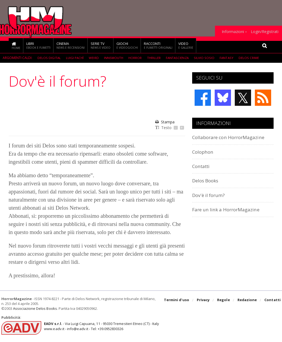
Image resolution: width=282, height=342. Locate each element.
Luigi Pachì (75, 57)
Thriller (154, 57)
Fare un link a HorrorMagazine (229, 209)
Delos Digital (49, 57)
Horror (135, 57)
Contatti (202, 166)
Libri (38, 45)
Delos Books (206, 180)
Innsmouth (114, 57)
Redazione (247, 300)
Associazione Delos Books (34, 308)
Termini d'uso (177, 300)
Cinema (70, 45)
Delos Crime (249, 57)
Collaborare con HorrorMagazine (232, 137)
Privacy (203, 300)
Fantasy (227, 57)
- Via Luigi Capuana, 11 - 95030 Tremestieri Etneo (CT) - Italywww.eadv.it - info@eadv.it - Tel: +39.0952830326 (101, 326)
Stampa (165, 122)
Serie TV (100, 45)
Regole (224, 300)
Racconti (158, 45)
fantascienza (178, 57)
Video (185, 45)
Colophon (204, 151)
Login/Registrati (264, 32)
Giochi (127, 45)
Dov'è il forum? (210, 195)
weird (94, 57)
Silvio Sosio (205, 57)
